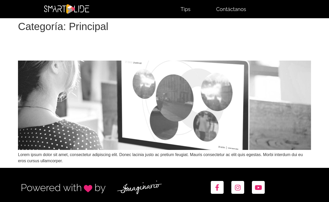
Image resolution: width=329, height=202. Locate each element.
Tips (185, 9)
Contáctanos (231, 9)
